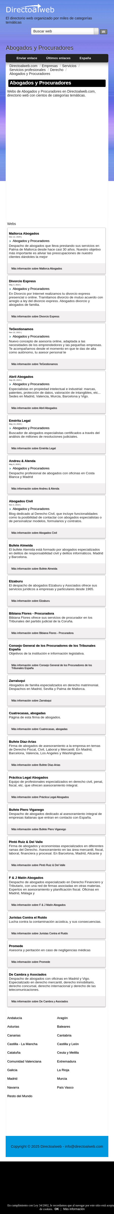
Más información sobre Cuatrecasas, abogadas (39, 728)
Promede (16, 946)
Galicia (12, 1070)
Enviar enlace (26, 58)
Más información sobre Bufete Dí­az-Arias (35, 764)
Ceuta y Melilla (68, 1052)
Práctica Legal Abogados (28, 777)
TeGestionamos (21, 329)
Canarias (13, 1035)
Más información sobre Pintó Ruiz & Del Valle (38, 865)
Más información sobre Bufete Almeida (34, 568)
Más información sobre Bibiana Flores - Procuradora (42, 632)
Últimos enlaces (58, 58)
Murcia (62, 1078)
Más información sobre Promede (30, 961)
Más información (74, 1209)
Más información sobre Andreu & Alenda (35, 488)
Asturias (13, 1026)
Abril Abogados (21, 376)
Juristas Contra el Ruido (28, 917)
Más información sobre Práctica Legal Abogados (40, 796)
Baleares (63, 1026)
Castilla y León (68, 1044)
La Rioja (63, 1070)
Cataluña (13, 1052)
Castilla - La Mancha (22, 1044)
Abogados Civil (21, 501)
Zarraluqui (17, 681)
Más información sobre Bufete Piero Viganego (38, 829)
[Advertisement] (57, 158)
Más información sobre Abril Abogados (34, 407)
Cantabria (64, 1035)
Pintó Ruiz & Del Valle (26, 842)
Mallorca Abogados (24, 233)
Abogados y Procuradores (31, 241)
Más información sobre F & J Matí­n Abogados (38, 904)
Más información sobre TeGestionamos (34, 364)
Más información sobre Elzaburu (30, 600)
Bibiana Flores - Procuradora (31, 613)
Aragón (62, 1018)
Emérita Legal (20, 420)
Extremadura (66, 1061)
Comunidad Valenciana (24, 1061)
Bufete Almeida (21, 545)
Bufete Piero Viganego (26, 809)
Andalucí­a (14, 1018)
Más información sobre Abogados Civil (34, 532)
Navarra (13, 1087)
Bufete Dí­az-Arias (22, 741)
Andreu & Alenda (22, 461)
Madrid (12, 1078)
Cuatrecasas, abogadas (27, 713)
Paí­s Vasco (65, 1087)
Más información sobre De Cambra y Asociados (39, 1001)
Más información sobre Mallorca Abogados (36, 268)
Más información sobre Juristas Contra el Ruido (39, 933)
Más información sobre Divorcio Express (35, 316)
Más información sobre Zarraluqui (31, 700)
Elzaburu (16, 581)
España (85, 58)
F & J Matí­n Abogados (26, 877)
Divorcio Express (22, 281)
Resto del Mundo (19, 1096)
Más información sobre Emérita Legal (33, 448)
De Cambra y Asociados (27, 974)
